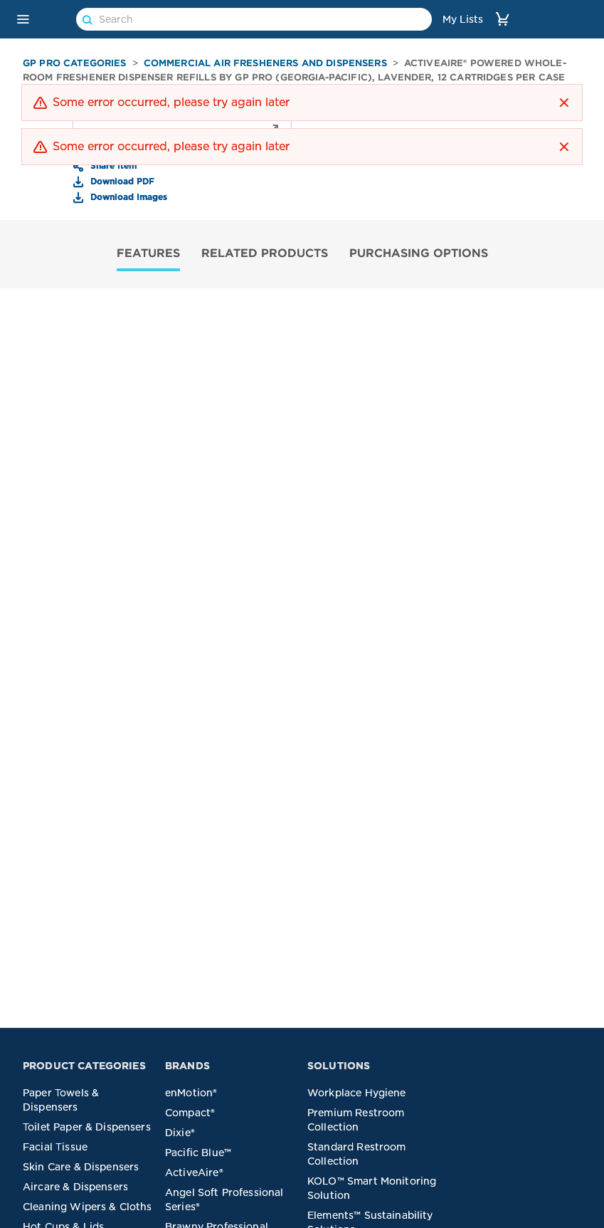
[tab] (148, 254)
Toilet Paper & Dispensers (87, 1127)
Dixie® (180, 1132)
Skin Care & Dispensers (81, 1166)
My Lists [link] (463, 19)
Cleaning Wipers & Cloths (87, 1206)
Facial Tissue (55, 1147)
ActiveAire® (194, 1172)
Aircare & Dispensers (75, 1186)
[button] (22, 19)
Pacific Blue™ (198, 1152)
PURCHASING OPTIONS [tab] (418, 253)
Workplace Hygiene (356, 1092)
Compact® (190, 1112)
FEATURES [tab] (148, 253)
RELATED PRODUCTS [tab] (264, 253)
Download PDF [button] (121, 181)
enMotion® (191, 1092)
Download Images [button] (127, 196)
